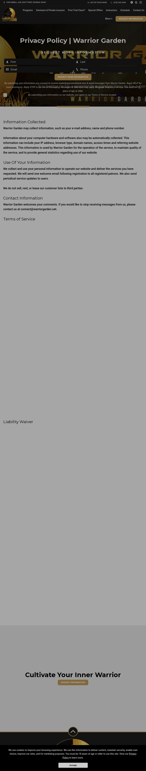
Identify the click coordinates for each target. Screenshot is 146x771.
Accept (72, 765)
